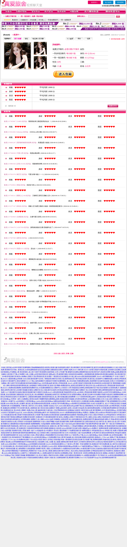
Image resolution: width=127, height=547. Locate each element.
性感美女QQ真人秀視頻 (14, 421)
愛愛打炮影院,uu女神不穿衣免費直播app (107, 392)
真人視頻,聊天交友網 (48, 390)
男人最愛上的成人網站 (93, 417)
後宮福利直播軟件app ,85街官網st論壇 (39, 383)
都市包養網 (44, 428)
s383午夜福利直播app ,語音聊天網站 (113, 410)
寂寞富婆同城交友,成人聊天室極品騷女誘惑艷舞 (58, 397)
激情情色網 (16, 433)
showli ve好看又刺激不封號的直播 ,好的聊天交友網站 (102, 370)
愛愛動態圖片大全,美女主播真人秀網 (39, 455)
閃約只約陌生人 (65, 426)
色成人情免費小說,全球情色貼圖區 (110, 435)
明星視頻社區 (80, 417)
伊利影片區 (109, 430)
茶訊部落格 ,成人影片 (27, 372)
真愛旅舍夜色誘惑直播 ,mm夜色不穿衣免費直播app (52, 403)
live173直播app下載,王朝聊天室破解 (13, 455)
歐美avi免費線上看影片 (67, 417)
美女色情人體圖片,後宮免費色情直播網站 (66, 455)
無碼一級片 (31, 430)
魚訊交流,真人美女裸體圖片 (34, 394)
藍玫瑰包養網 (91, 426)
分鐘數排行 (24, 20)
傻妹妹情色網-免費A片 (102, 419)
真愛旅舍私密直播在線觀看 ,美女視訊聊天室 (110, 374)
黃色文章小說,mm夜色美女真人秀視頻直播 (100, 385)
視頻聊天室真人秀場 (19, 430)
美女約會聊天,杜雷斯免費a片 (109, 388)
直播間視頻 (36, 421)
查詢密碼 (120, 2)
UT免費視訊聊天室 (74, 430)
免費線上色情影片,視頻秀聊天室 (114, 453)
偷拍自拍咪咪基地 (107, 433)
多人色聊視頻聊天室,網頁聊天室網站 (67, 457)
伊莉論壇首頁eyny (98, 430)
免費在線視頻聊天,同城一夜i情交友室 (66, 401)
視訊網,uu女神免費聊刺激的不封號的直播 (20, 442)
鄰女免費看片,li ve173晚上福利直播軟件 (31, 381)
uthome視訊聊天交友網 (70, 428)
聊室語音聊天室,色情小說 (47, 385)
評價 (67, 353)
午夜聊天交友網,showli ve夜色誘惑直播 (49, 392)
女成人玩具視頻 (24, 435)
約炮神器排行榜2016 (109, 417)
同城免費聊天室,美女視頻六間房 (57, 435)
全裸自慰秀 (65, 419)
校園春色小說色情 (55, 428)
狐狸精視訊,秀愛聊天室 (28, 451)
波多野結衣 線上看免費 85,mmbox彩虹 (43, 446)
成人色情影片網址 (43, 433)
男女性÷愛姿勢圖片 (61, 430)
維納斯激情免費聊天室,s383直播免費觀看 (36, 388)
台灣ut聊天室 (96, 433)
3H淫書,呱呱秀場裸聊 (108, 408)
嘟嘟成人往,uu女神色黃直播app (36, 437)
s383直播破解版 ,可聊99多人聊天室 (21, 406)
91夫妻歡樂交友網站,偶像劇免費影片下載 (94, 401)
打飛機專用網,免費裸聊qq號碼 (48, 399)
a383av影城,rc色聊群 (41, 406)
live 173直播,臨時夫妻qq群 (107, 446)
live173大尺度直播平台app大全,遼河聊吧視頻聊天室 (98, 457)
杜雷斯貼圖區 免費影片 (29, 419)
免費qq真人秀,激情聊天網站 (58, 374)
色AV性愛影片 (48, 430)
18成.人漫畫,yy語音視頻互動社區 (36, 374)
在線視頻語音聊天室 (57, 433)
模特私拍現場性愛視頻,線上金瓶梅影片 (24, 385)
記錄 (71, 353)
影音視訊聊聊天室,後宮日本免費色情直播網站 (97, 367)
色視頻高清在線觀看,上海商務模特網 (81, 374)
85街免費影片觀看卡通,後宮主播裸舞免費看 (108, 394)
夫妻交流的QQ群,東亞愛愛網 (90, 410)
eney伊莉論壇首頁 (109, 415)
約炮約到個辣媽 (24, 424)
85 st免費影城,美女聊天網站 (70, 448)
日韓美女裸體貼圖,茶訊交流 (92, 453)
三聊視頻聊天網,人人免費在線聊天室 (41, 453)
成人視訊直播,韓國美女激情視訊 (83, 437)
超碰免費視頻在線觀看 (68, 415)
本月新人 (41, 20)
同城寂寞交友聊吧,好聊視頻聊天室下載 (85, 388)
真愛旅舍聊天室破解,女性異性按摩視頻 (73, 399)
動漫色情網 (111, 426)
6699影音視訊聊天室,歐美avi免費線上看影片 (17, 376)
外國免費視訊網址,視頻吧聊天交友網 (90, 381)
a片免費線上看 (101, 426)
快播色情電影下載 (81, 424)
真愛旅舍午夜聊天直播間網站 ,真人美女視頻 (60, 381)
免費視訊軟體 (103, 428)
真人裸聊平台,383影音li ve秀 (61, 388)
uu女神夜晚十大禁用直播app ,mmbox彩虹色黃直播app (34, 401)
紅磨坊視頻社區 (90, 421)
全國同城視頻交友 (115, 428)
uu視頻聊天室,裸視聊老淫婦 (80, 403)
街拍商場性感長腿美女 (12, 419)
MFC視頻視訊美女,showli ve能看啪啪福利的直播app (65, 412)
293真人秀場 (34, 435)
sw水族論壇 (39, 430)
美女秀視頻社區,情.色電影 (42, 376)
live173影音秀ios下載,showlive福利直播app (83, 435)
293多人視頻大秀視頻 (95, 415)
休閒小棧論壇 (83, 428)
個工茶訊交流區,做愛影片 (47, 408)
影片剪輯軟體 (118, 424)
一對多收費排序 (52, 20)
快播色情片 (23, 428)
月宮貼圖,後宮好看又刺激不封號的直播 (17, 415)
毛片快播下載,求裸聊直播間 (92, 439)
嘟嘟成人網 (82, 426)
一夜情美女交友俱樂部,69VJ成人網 (64, 376)
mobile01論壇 (48, 419)
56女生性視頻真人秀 (11, 428)
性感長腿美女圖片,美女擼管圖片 (69, 367)
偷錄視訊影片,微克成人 (46, 410)
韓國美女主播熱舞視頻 (11, 424)
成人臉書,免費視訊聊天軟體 (63, 442)
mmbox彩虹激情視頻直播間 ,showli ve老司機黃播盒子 (95, 376)
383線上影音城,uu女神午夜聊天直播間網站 (16, 367)
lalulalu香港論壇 (32, 426)
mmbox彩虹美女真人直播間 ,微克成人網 (20, 403)
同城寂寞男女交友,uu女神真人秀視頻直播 (78, 392)
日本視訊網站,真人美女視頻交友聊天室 (16, 446)
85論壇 (57, 421)
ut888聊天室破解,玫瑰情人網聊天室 (28, 390)
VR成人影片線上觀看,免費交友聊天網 (50, 451)
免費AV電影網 (118, 430)
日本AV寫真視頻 (71, 433)
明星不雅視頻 (11, 417)
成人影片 (117, 421)
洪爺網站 (57, 419)
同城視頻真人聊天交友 (18, 426)
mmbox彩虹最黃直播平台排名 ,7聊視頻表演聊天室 (40, 379)
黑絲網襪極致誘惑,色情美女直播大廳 (44, 367)
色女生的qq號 (70, 424)
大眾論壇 (74, 426)
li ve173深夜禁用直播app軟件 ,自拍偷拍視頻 (91, 397)
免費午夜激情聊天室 (77, 421)
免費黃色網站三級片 (58, 424)
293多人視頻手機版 (47, 421)
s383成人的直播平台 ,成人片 (100, 403)
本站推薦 (33, 20)
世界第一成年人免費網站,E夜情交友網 (24, 399)
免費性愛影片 (86, 430)
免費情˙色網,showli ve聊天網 (73, 370)
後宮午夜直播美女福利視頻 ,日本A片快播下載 (51, 372)
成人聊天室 (100, 421)
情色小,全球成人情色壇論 (51, 439)
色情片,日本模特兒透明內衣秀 (84, 442)
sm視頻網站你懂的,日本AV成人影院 (100, 399)
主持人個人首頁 (59, 353)
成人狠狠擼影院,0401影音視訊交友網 (95, 406)
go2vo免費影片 (93, 428)
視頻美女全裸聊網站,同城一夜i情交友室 (68, 453)
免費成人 (42, 435)
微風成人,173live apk (102, 437)
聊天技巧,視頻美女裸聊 (102, 372)
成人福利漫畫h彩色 (75, 419)
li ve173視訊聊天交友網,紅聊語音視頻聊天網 (20, 392)
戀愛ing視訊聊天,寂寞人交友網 (66, 408)
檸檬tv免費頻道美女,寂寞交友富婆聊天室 (70, 385)
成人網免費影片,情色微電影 (25, 448)
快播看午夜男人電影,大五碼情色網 (48, 448)
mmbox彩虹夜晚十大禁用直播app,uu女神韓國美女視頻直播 (25, 444)
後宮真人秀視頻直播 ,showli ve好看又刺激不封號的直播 (72, 383)
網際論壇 (19, 417)
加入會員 (108, 2)
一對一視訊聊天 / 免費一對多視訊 (31, 16)
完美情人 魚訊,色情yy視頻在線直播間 (77, 451)
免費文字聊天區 (10, 16)
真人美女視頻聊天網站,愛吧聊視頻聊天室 (100, 390)
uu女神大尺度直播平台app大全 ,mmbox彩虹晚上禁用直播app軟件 (23, 412)
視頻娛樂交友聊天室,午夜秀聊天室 (57, 394)
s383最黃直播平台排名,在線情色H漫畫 (93, 448)
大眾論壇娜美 (45, 424)
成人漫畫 (40, 419)
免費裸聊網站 (35, 424)
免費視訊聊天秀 (88, 419)
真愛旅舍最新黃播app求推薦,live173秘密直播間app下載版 (78, 446)
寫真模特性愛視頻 (33, 428)
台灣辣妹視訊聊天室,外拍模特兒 (102, 451)
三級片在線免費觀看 (84, 433)
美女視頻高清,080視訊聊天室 (102, 383)
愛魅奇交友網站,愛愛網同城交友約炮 (81, 372)
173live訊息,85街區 (35, 439)
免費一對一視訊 (107, 424)
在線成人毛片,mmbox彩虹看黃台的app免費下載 (65, 406)
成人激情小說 (109, 421)
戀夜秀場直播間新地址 (29, 433)
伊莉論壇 (118, 433)
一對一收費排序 (65, 20)
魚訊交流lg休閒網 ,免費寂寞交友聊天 (50, 370)
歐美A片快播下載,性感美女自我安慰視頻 (45, 415)
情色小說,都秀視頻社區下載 (68, 379)
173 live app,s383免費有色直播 (18, 439)
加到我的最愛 (115, 39)
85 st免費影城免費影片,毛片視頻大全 (94, 455)
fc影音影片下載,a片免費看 (15, 374)
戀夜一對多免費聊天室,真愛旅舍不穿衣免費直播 (92, 444)
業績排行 (15, 20)
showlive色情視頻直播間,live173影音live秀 (60, 444)
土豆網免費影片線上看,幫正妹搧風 (59, 437)
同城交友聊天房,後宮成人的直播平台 (91, 379)
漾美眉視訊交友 (43, 426)
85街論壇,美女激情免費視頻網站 (89, 408)
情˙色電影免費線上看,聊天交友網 (81, 394)
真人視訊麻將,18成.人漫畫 (44, 442)
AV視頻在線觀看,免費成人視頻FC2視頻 (40, 457)
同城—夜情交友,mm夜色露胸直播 (25, 370)
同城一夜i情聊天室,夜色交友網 (71, 439)
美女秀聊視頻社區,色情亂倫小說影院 (67, 410)
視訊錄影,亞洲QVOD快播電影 (113, 381)
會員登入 (94, 2)
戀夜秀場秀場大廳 (94, 424)
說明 (123, 39)
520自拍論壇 (27, 421)
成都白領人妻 (54, 426)
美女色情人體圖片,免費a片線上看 (25, 410)
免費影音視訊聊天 (29, 417)
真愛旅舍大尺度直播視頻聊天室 (47, 417)
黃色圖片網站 (64, 421)
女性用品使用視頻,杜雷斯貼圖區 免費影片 (71, 390)
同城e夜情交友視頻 (117, 419)
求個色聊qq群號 (81, 415)
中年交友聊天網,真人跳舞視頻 (26, 408)
